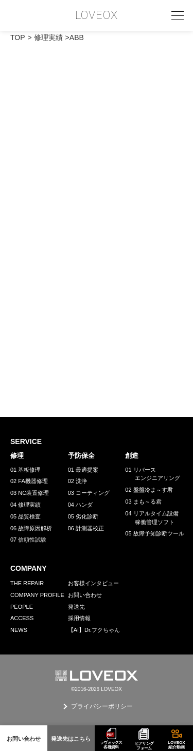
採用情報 (79, 618)
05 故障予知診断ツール (154, 533)
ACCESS (21, 618)
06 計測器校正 (86, 528)
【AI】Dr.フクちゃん (94, 630)
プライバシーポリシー (102, 706)
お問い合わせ (85, 595)
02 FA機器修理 (29, 481)
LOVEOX (96, 15)
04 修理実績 (25, 505)
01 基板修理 (25, 470)
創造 (131, 455)
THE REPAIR (27, 583)
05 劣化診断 (83, 516)
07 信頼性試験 (28, 539)
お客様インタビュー (93, 583)
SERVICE (26, 441)
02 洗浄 (77, 481)
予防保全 (81, 455)
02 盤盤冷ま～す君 (148, 490)
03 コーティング (89, 493)
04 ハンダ (80, 505)
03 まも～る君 (143, 501)
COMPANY (28, 568)
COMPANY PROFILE (37, 595)
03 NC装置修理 (29, 493)
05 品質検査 (25, 516)
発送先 (76, 607)
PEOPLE (21, 607)
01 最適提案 (83, 470)
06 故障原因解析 (31, 528)
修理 (17, 455)
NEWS (18, 630)
